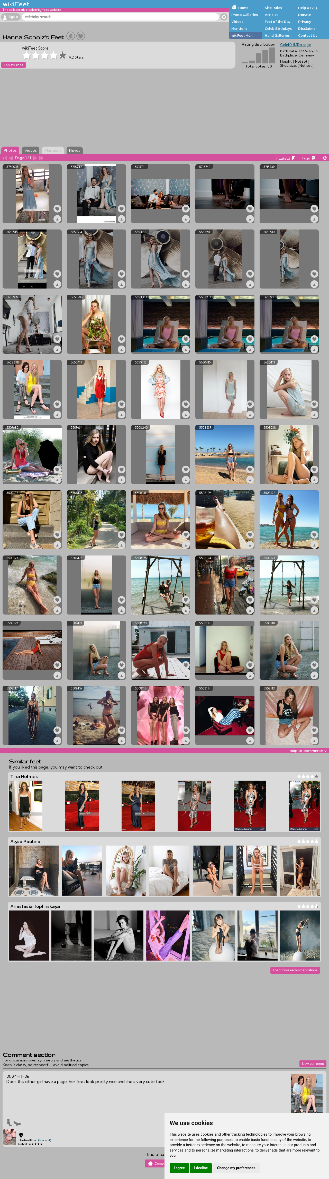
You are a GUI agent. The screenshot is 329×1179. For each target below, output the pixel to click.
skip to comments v (307, 751)
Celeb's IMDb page (295, 45)
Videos (237, 21)
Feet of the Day (278, 21)
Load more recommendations (295, 970)
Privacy (304, 21)
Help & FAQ (307, 8)
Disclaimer (307, 28)
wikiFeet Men (241, 35)
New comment (313, 1064)
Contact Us (307, 35)
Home (243, 8)
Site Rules (273, 8)
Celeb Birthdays (278, 28)
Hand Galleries (277, 35)
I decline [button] (201, 1168)
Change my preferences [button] (236, 1168)
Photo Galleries (244, 14)
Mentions (239, 28)
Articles (271, 14)
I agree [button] (179, 1168)
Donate (304, 14)
